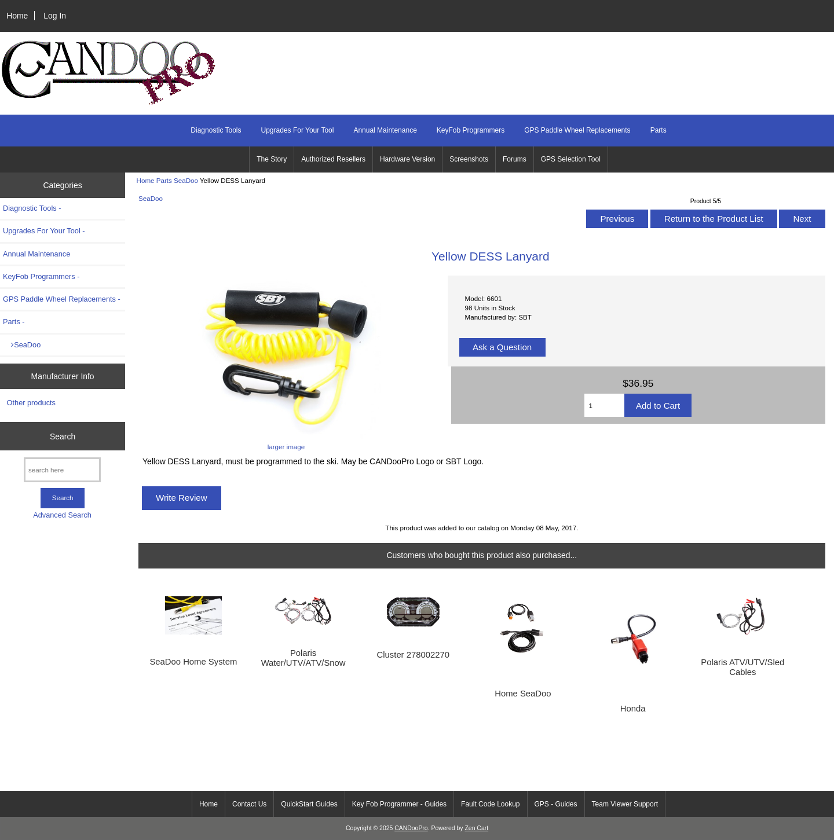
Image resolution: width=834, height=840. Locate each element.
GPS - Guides (556, 804)
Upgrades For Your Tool (297, 130)
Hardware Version (407, 159)
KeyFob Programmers (470, 130)
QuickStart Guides (309, 804)
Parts (164, 180)
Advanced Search (62, 515)
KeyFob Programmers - (41, 276)
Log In (54, 15)
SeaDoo (186, 180)
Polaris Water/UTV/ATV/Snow (303, 657)
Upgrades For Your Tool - (44, 230)
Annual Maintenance (384, 130)
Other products (31, 402)
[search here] (62, 469)
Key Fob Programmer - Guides (399, 804)
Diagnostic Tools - (32, 208)
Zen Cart (476, 828)
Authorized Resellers (333, 159)
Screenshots (468, 159)
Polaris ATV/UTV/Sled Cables (742, 667)
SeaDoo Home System (193, 661)
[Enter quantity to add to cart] (604, 405)
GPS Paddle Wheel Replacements (577, 130)
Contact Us (249, 804)
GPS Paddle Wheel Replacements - (61, 299)
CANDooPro (410, 828)
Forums (514, 159)
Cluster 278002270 (413, 654)
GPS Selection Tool (571, 159)
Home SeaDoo (523, 693)
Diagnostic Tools (216, 130)
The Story (272, 159)
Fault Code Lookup (490, 804)
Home (17, 15)
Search (62, 436)
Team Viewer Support (625, 804)
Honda (633, 708)
